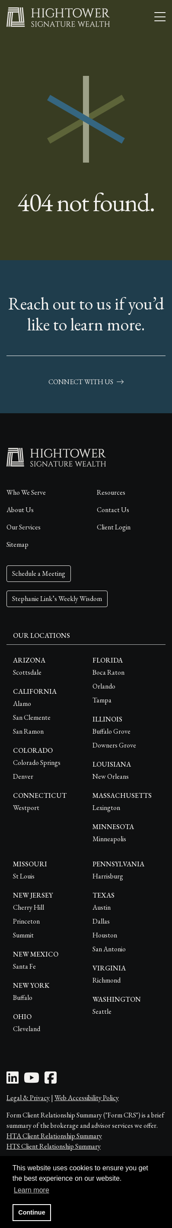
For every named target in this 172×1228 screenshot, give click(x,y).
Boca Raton (108, 672)
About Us (20, 509)
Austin (101, 907)
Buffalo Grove (111, 731)
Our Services (23, 527)
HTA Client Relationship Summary (54, 1135)
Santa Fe (24, 966)
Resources (111, 492)
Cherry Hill (28, 907)
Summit (23, 935)
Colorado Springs (37, 762)
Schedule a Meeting (38, 573)
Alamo (22, 703)
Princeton (26, 921)
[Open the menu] (160, 17)
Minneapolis (109, 838)
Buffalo (22, 997)
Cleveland (26, 1028)
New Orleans (110, 776)
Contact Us (113, 509)
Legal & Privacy (28, 1097)
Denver (23, 776)
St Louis (24, 876)
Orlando (103, 686)
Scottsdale (27, 672)
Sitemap (17, 544)
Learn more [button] (31, 1190)
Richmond (106, 980)
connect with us (86, 381)
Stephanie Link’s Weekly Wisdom (57, 598)
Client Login (114, 527)
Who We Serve (26, 492)
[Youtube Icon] (31, 1080)
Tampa (101, 700)
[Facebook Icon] (51, 1080)
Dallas (101, 921)
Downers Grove (114, 745)
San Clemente (32, 717)
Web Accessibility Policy (86, 1097)
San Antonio (109, 949)
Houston (104, 935)
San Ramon (28, 731)
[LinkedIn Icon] (12, 1080)
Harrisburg (107, 876)
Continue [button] (31, 1212)
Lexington (106, 807)
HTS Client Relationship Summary (53, 1146)
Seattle (101, 1011)
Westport (26, 807)
